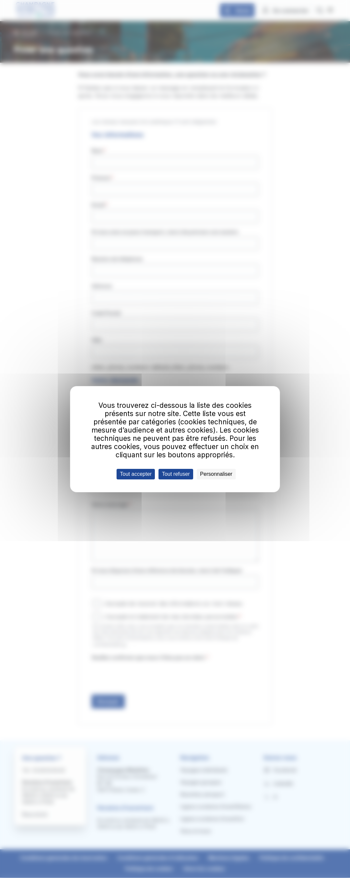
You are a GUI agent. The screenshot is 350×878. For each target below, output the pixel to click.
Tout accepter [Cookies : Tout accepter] (136, 474)
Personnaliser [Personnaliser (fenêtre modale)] (216, 474)
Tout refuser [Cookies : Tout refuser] (176, 474)
